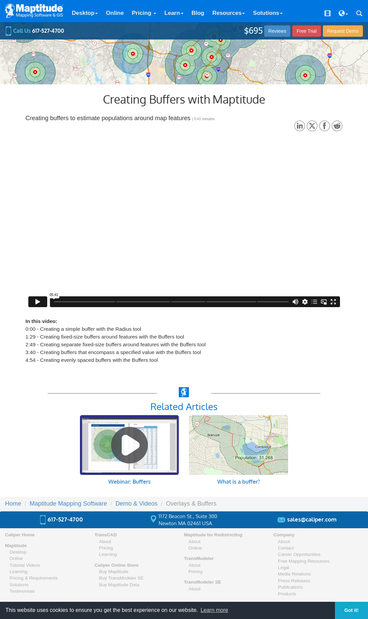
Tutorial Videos (24, 565)
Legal (283, 567)
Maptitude (16, 545)
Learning (18, 571)
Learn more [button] (214, 610)
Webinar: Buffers (129, 481)
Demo (343, 31)
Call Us (34, 30)
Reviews (277, 31)
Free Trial (306, 31)
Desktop (85, 13)
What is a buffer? (238, 481)
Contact (286, 547)
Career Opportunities (299, 554)
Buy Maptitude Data (119, 584)
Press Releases (294, 580)
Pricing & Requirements (33, 578)
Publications (290, 587)
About (105, 541)
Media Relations (294, 573)
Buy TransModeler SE (121, 578)
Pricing (144, 13)
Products (287, 593)
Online (115, 13)
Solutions (267, 13)
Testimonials (22, 591)
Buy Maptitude (114, 571)
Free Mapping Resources (304, 561)
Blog (198, 13)
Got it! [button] (351, 610)
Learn (173, 13)
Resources (228, 13)
